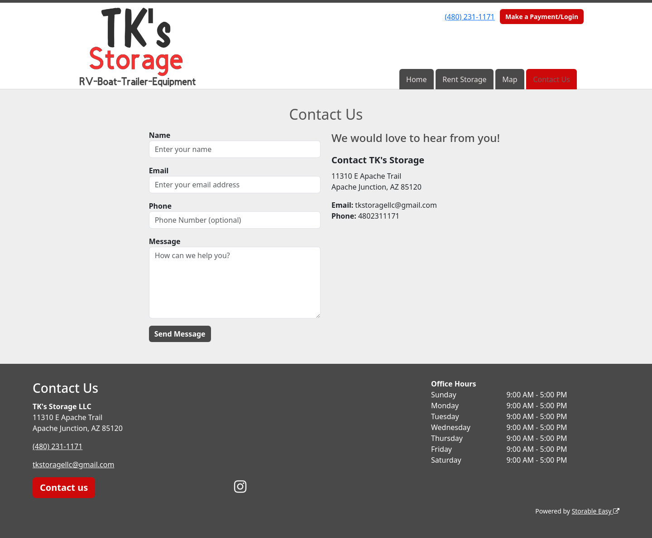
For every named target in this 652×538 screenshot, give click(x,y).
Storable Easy (595, 511)
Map (509, 79)
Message (165, 241)
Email (159, 171)
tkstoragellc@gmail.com (74, 465)
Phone (160, 206)
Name (160, 135)
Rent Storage (464, 79)
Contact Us (551, 79)
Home (416, 79)
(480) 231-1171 (469, 17)
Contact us (64, 487)
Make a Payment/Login (541, 16)
